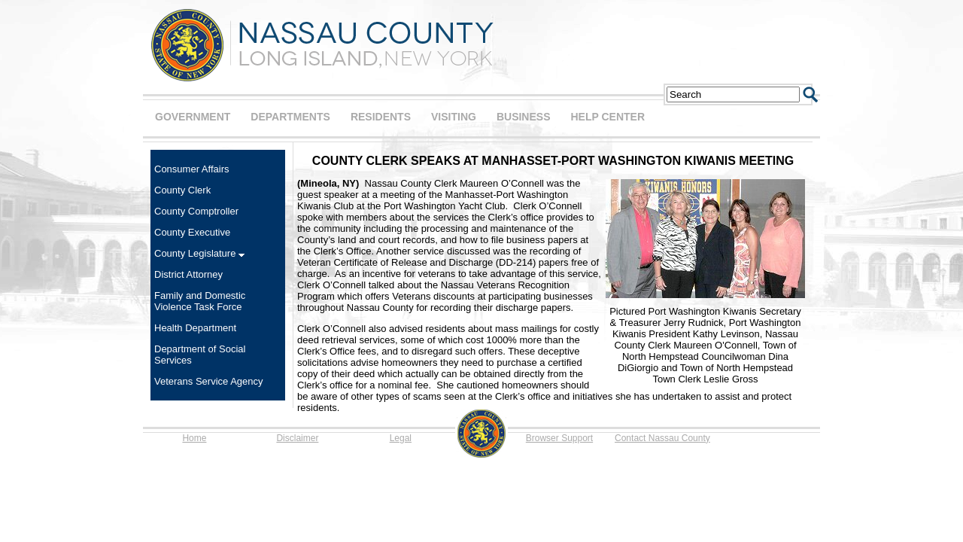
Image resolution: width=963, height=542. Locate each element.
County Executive (192, 232)
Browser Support (559, 438)
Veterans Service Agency (208, 381)
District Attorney (188, 274)
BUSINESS (524, 117)
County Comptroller (196, 211)
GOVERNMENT (192, 117)
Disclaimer (297, 438)
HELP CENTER (607, 117)
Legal (401, 438)
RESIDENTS (381, 117)
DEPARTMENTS (290, 117)
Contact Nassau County (662, 438)
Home (194, 438)
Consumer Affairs (191, 169)
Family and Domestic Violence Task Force (199, 301)
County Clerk (182, 190)
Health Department (195, 327)
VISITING (453, 117)
